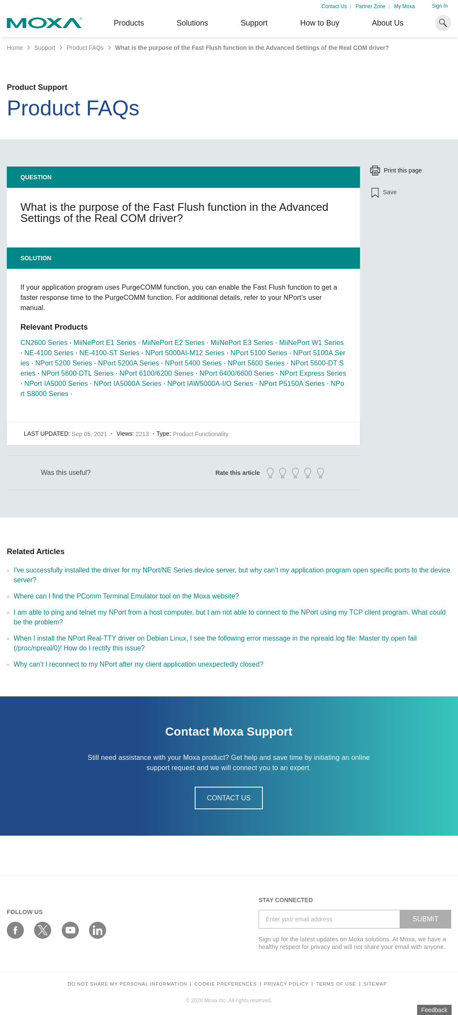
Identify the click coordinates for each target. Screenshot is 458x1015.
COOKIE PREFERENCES (225, 984)
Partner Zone (371, 6)
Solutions (192, 23)
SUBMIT (425, 919)
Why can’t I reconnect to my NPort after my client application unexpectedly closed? (138, 664)
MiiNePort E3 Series (241, 342)
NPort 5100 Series (258, 353)
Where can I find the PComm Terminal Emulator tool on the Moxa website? (126, 596)
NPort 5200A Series (128, 363)
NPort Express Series (312, 373)
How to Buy (319, 23)
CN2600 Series (44, 342)
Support (254, 23)
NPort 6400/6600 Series (236, 373)
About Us (387, 23)
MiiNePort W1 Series (311, 342)
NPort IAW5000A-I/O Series (210, 383)
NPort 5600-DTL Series (77, 373)
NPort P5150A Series (292, 383)
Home (15, 47)
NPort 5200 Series (63, 363)
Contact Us (334, 6)
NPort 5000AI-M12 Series (185, 353)
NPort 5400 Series (193, 363)
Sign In (440, 6)
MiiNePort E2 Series (173, 342)
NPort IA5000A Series (127, 383)
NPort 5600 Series (256, 363)
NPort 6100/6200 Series (156, 373)
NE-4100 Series (48, 353)
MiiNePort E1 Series (104, 342)
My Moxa (404, 6)
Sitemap (375, 984)
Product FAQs (85, 47)
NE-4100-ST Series (109, 353)
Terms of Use (336, 984)
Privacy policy (286, 984)
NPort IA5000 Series (56, 383)
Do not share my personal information (127, 984)
